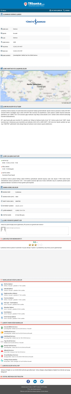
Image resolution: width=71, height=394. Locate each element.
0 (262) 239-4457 (17, 46)
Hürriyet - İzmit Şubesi (11, 302)
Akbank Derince (9, 350)
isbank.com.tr (19, 206)
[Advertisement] (35, 61)
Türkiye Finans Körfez (10, 359)
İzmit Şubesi (7, 312)
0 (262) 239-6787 (17, 51)
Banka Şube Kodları (27, 387)
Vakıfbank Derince (9, 331)
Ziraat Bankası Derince (11, 355)
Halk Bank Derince (9, 336)
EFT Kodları (44, 387)
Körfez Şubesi (8, 284)
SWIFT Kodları (36, 387)
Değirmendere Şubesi (10, 293)
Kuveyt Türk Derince (10, 345)
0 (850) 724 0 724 (20, 210)
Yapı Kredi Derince (9, 341)
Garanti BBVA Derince (10, 327)
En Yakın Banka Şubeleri (35, 389)
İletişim (46, 391)
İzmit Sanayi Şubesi (10, 316)
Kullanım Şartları (36, 391)
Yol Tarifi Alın (65, 103)
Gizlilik (42, 391)
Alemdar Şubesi (9, 307)
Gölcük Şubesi (8, 288)
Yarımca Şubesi (9, 298)
